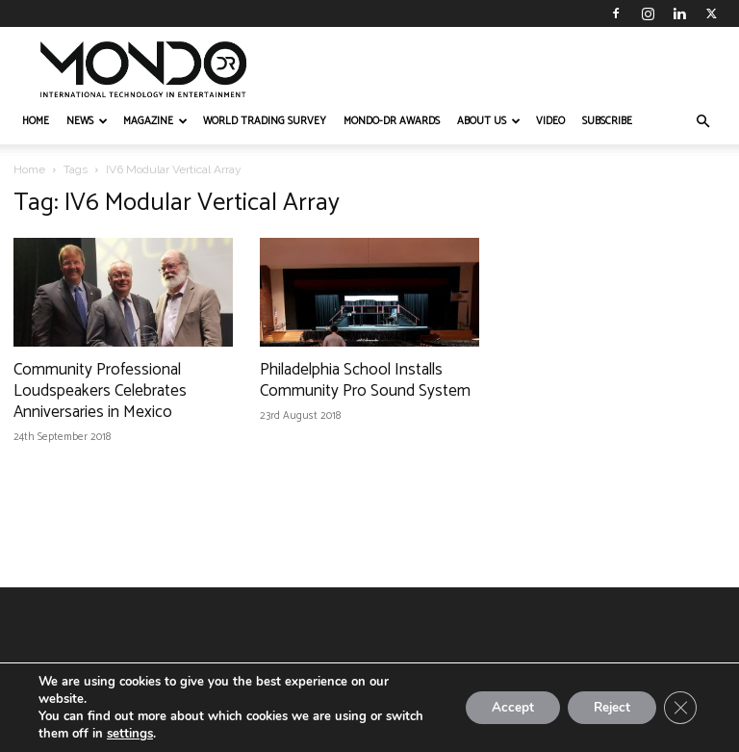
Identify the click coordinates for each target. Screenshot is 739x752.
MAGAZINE (155, 121)
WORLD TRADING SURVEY (264, 121)
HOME (35, 121)
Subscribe (607, 121)
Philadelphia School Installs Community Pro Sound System (365, 380)
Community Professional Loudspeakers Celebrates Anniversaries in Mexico (100, 391)
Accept (500, 707)
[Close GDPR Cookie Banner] (679, 707)
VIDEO (550, 121)
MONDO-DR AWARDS (392, 121)
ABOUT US (489, 121)
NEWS (87, 121)
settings (130, 733)
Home (29, 169)
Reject (606, 707)
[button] (702, 122)
